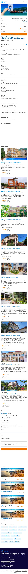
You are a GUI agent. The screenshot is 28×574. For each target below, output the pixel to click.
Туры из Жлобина (15, 535)
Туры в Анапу (4, 529)
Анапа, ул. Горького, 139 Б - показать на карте (10, 248)
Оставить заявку (14, 34)
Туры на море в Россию (6, 532)
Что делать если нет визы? (6, 563)
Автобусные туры (17, 532)
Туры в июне (4, 541)
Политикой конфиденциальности (21, 571)
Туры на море (4, 526)
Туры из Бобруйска (6, 535)
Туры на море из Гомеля (14, 541)
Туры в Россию (13, 526)
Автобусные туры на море (7, 538)
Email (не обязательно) (5, 438)
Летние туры (17, 538)
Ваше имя (3, 429)
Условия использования (6, 566)
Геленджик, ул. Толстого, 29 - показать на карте (10, 191)
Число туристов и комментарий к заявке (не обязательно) (13, 442)
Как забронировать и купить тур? (7, 561)
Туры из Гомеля (13, 529)
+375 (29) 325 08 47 (5, 422)
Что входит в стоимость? (6, 562)
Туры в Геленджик (22, 526)
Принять (14, 572)
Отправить (14, 449)
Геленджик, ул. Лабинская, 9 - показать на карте (11, 162)
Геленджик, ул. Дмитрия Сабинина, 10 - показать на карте (12, 393)
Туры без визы (22, 529)
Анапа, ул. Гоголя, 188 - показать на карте (9, 277)
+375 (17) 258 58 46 (5, 420)
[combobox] (2, 436)
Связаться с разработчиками (7, 565)
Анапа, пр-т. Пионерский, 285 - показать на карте (11, 219)
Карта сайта (3, 568)
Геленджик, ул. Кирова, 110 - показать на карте (10, 335)
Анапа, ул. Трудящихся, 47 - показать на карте (10, 306)
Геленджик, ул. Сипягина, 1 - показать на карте (10, 364)
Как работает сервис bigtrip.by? (7, 559)
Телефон (2, 433)
